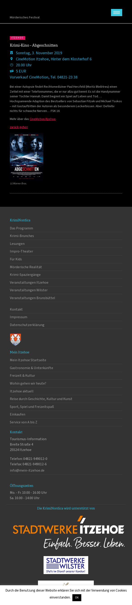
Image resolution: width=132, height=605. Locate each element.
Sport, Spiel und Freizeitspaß (32, 406)
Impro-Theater (21, 251)
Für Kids (16, 259)
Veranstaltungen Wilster (29, 290)
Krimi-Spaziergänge (25, 274)
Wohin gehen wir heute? (28, 383)
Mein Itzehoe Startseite (28, 360)
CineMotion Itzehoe (43, 119)
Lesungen (17, 243)
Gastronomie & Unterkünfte (31, 368)
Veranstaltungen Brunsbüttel (32, 298)
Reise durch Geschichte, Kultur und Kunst (41, 398)
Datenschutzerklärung (27, 324)
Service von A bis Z (23, 422)
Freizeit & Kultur (22, 375)
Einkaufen (17, 414)
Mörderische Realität (26, 267)
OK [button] (77, 598)
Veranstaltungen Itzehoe (29, 282)
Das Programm (21, 228)
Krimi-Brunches (22, 235)
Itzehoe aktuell (22, 391)
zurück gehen (19, 127)
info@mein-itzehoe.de (27, 470)
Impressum (18, 317)
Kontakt (16, 309)
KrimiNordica (27, 8)
